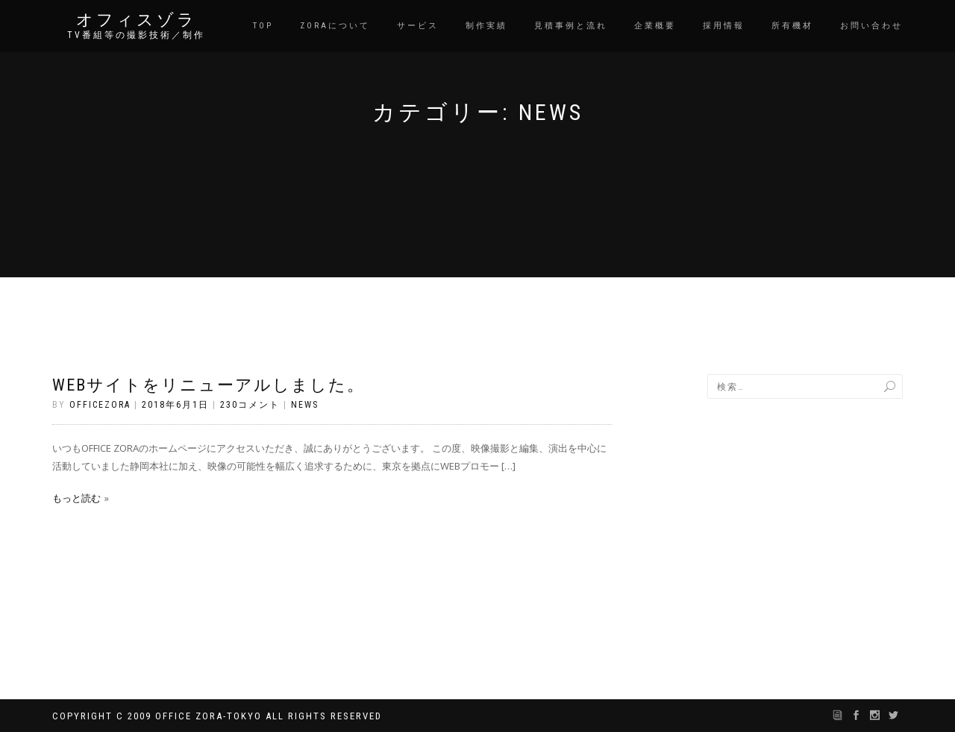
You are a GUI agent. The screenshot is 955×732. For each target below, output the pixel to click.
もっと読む (76, 498)
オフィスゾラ (136, 20)
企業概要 (655, 26)
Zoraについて (335, 26)
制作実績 (486, 26)
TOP (263, 26)
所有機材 (792, 26)
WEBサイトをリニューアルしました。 (208, 385)
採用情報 (724, 26)
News (305, 405)
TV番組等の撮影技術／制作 (136, 35)
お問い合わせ (871, 26)
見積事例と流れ (570, 26)
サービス (418, 26)
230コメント (250, 405)
